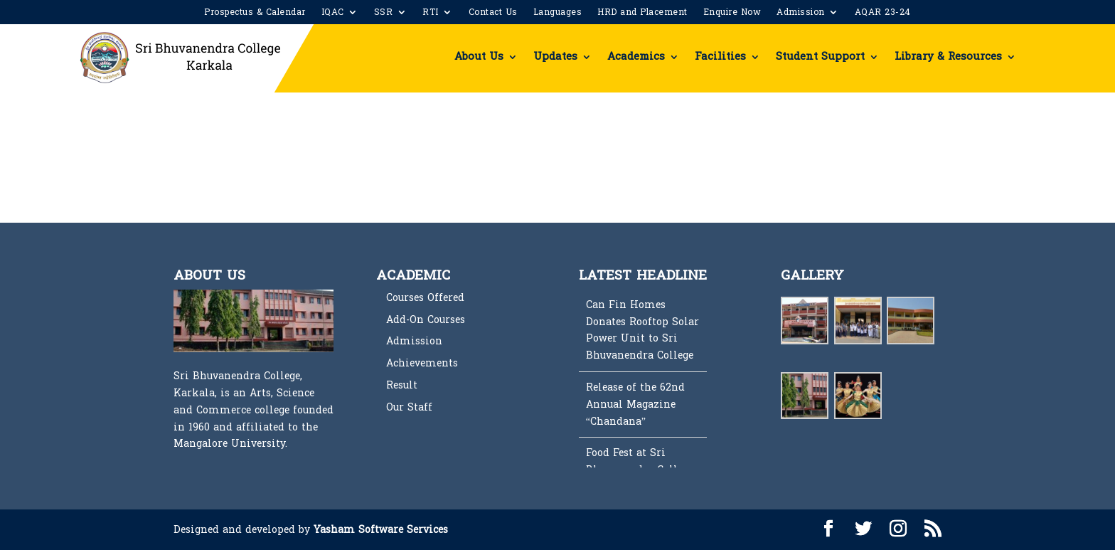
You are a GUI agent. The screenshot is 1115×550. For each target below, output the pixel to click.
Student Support (820, 56)
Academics (636, 56)
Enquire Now (732, 13)
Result (401, 385)
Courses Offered (425, 298)
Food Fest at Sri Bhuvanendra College (639, 461)
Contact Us (493, 13)
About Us (478, 56)
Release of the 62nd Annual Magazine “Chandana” (635, 404)
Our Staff (409, 407)
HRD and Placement (642, 13)
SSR (383, 13)
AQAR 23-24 (883, 13)
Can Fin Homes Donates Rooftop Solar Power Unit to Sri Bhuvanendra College (642, 330)
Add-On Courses (425, 320)
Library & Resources (948, 56)
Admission (801, 13)
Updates (555, 56)
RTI (430, 13)
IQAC (332, 13)
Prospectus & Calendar (255, 13)
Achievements (422, 363)
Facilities (720, 56)
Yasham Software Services (381, 530)
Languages (557, 13)
